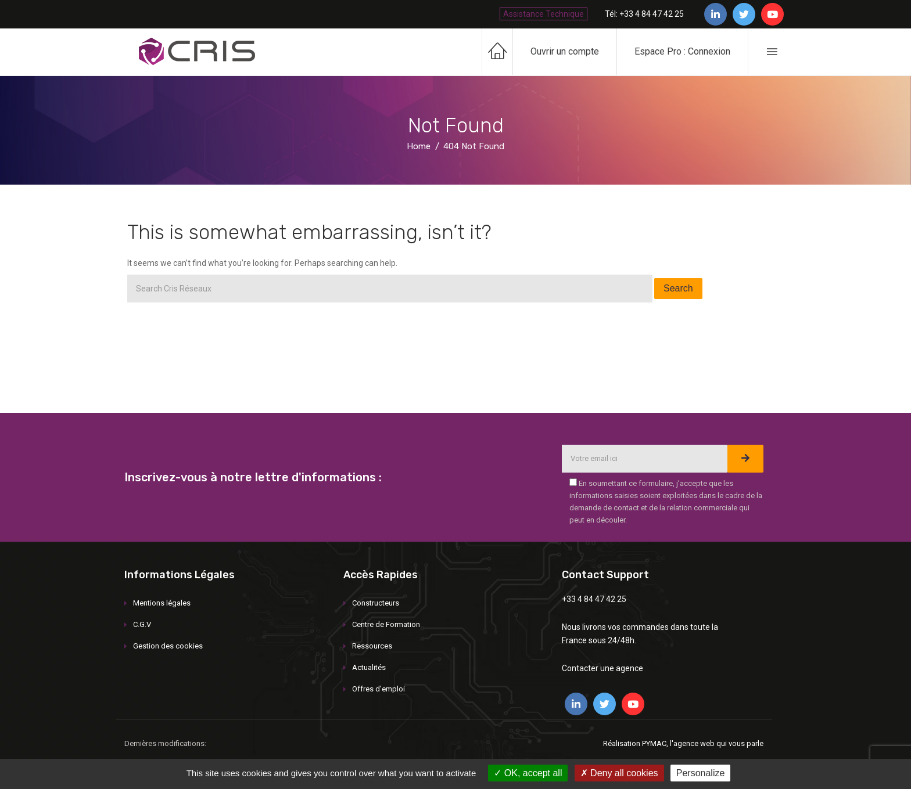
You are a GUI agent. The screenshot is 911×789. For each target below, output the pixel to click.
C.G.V (142, 624)
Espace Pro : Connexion (682, 51)
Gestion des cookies (168, 646)
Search (678, 288)
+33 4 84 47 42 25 (594, 599)
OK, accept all (528, 773)
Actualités (369, 667)
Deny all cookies (619, 773)
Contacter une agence (602, 668)
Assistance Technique (543, 14)
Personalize (700, 773)
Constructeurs (375, 603)
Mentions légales (162, 603)
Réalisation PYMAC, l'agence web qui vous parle (683, 743)
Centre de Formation (386, 624)
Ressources (372, 646)
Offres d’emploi (378, 688)
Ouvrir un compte (564, 51)
